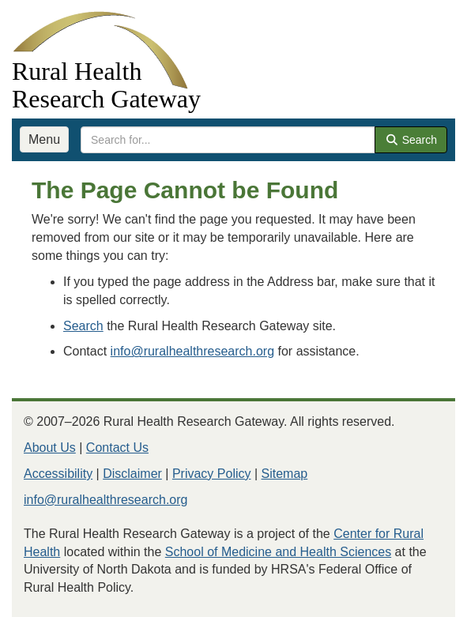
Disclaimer (132, 473)
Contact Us (117, 447)
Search (411, 140)
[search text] (228, 139)
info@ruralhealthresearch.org (192, 351)
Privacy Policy (211, 473)
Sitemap (285, 473)
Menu (44, 139)
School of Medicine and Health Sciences (278, 552)
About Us (50, 447)
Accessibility (58, 473)
